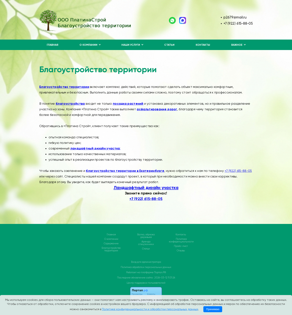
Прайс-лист (181, 246)
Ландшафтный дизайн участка (146, 187)
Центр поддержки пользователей (146, 282)
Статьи (169, 44)
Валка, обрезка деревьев (146, 235)
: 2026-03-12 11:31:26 (164, 277)
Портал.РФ (160, 272)
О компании (111, 239)
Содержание (111, 243)
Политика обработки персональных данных (146, 267)
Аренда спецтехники (146, 243)
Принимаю (213, 309)
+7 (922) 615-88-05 (238, 23)
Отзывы (181, 250)
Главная (52, 44)
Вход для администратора (146, 262)
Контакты (203, 44)
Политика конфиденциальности (181, 240)
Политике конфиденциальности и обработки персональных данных (150, 309)
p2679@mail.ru (235, 17)
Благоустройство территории (111, 249)
